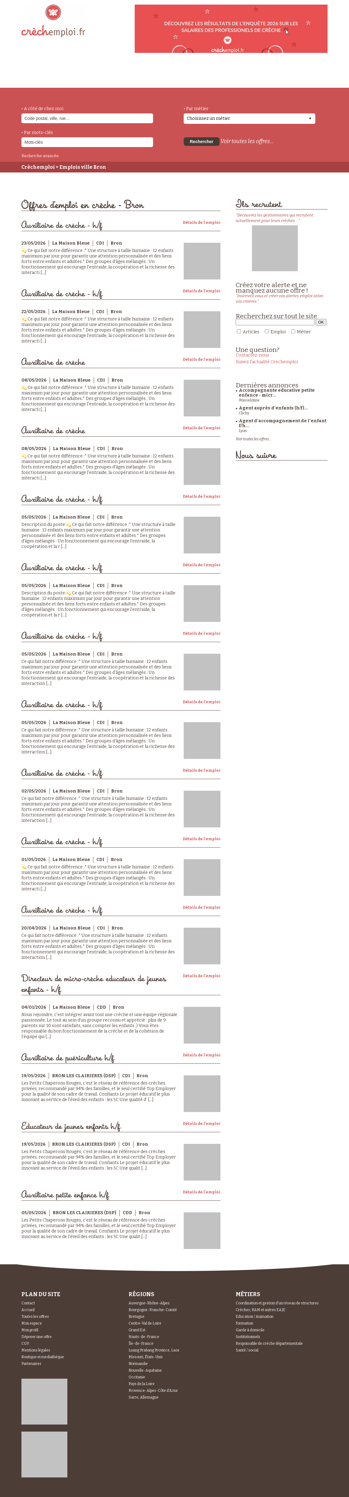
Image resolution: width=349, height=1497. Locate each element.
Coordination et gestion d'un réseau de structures (277, 1303)
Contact (28, 1303)
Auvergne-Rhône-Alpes (149, 1303)
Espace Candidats (230, 73)
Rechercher (201, 141)
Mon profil (29, 1330)
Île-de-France (141, 1343)
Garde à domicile (250, 1330)
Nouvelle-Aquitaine (145, 1370)
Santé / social (247, 1350)
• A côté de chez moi (42, 108)
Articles (251, 332)
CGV (25, 1343)
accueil (38, 79)
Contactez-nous (252, 355)
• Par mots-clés (37, 132)
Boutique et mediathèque (42, 1357)
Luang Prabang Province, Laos (154, 1350)
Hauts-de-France (144, 1337)
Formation (244, 1323)
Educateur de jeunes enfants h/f (70, 1126)
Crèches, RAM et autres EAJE (260, 1310)
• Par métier (196, 108)
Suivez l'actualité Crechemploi (267, 361)
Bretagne (136, 1316)
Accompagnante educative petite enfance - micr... (277, 393)
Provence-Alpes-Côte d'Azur (153, 1390)
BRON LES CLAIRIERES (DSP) (84, 1075)
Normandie (138, 1364)
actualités (111, 74)
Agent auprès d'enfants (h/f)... (273, 408)
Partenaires (31, 1364)
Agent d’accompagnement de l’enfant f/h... (282, 423)
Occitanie (137, 1377)
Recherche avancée (40, 155)
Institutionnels (248, 1337)
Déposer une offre (36, 1337)
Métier (304, 332)
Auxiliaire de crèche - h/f (61, 225)
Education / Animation (254, 1316)
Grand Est (137, 1330)
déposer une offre (165, 74)
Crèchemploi (38, 167)
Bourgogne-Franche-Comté (153, 1310)
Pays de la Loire (142, 1384)
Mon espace (31, 1323)
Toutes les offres (35, 1316)
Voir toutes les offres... (247, 141)
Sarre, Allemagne (144, 1397)
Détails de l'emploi (201, 222)
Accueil (28, 1310)
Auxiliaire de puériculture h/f (67, 1058)
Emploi (278, 332)
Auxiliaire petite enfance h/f (65, 1195)
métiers (72, 77)
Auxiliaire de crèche (53, 362)
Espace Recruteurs (296, 77)
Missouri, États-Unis (146, 1357)
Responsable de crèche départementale (269, 1343)
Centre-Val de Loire (145, 1323)
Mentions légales (35, 1350)
